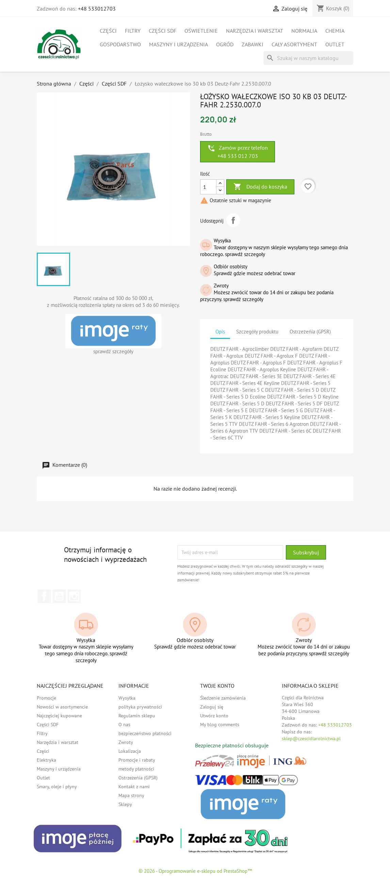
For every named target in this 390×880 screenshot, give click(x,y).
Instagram (74, 596)
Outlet (334, 44)
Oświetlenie (201, 30)
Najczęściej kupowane (59, 716)
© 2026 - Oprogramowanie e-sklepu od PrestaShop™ (195, 871)
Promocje (46, 698)
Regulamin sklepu (136, 716)
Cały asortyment (294, 44)
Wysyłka (126, 698)
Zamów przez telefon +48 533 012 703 (237, 151)
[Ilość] (208, 186)
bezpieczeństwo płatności (145, 733)
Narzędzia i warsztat (254, 30)
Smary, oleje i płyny (57, 787)
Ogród (224, 44)
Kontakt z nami (134, 787)
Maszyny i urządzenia (178, 44)
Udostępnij (233, 220)
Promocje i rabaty (136, 760)
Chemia (334, 30)
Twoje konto (217, 685)
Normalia (304, 30)
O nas (124, 724)
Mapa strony (131, 795)
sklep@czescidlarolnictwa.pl (311, 738)
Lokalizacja (129, 751)
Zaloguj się (211, 707)
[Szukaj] (308, 58)
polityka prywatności (140, 707)
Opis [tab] (220, 331)
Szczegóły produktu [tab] (257, 331)
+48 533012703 (97, 8)
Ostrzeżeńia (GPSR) (138, 778)
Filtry (133, 30)
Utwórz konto (214, 716)
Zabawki (252, 44)
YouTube (59, 596)
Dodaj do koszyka (260, 186)
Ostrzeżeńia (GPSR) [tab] (310, 331)
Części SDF (162, 30)
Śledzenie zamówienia (223, 698)
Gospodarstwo (120, 44)
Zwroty (125, 742)
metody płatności (136, 769)
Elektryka (46, 760)
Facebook (44, 596)
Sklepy (125, 804)
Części (108, 30)
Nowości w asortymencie (62, 707)
